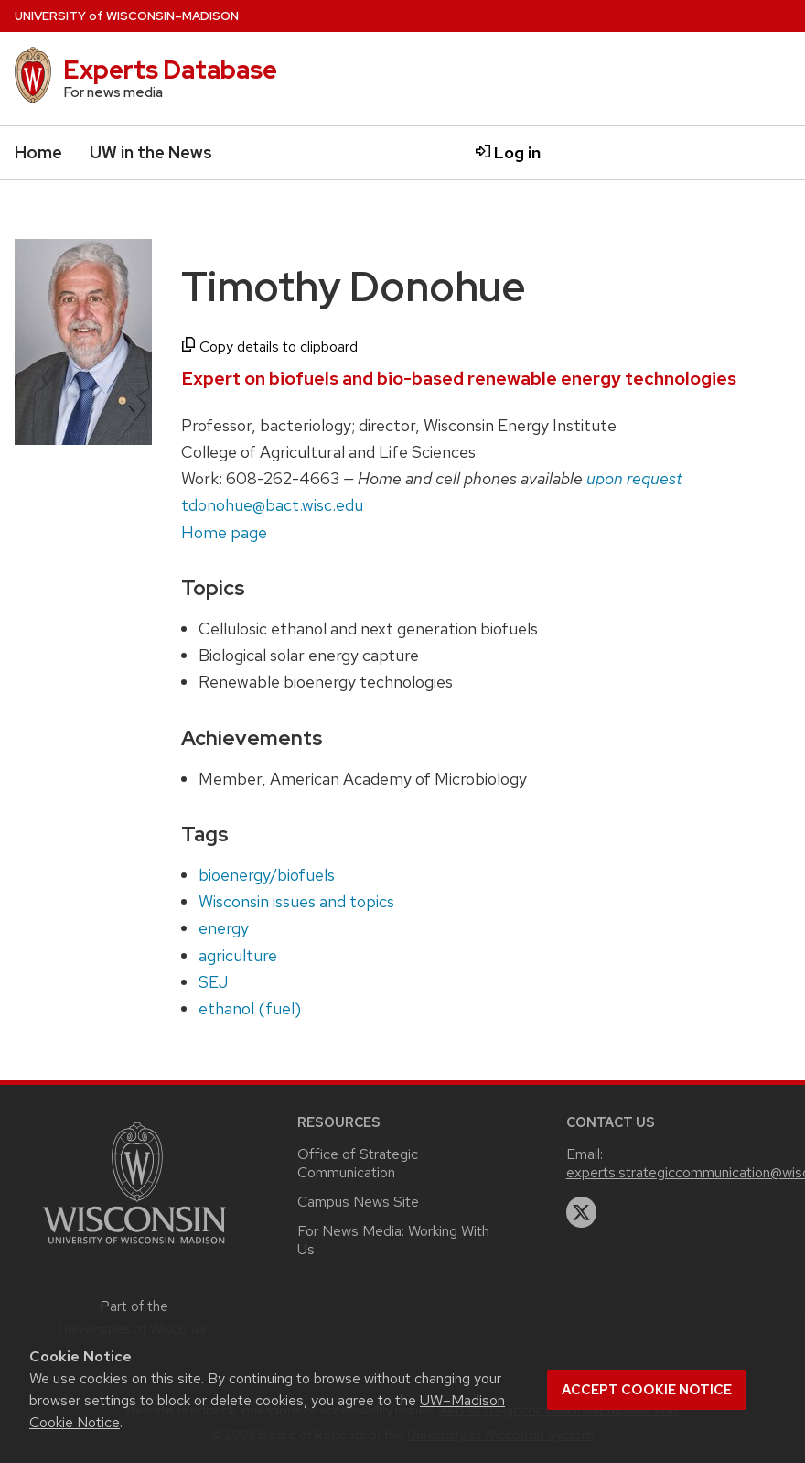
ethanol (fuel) (250, 1008)
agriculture (238, 955)
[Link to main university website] (134, 1246)
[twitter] (581, 1212)
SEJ (213, 981)
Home (38, 152)
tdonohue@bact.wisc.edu (272, 504)
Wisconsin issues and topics (296, 901)
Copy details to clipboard (269, 346)
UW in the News (151, 152)
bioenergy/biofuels (267, 874)
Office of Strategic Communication (357, 1163)
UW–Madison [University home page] (127, 16)
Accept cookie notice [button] (647, 1390)
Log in (508, 152)
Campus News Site (358, 1201)
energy (224, 927)
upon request (634, 478)
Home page (224, 532)
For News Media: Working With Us (393, 1240)
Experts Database (170, 69)
